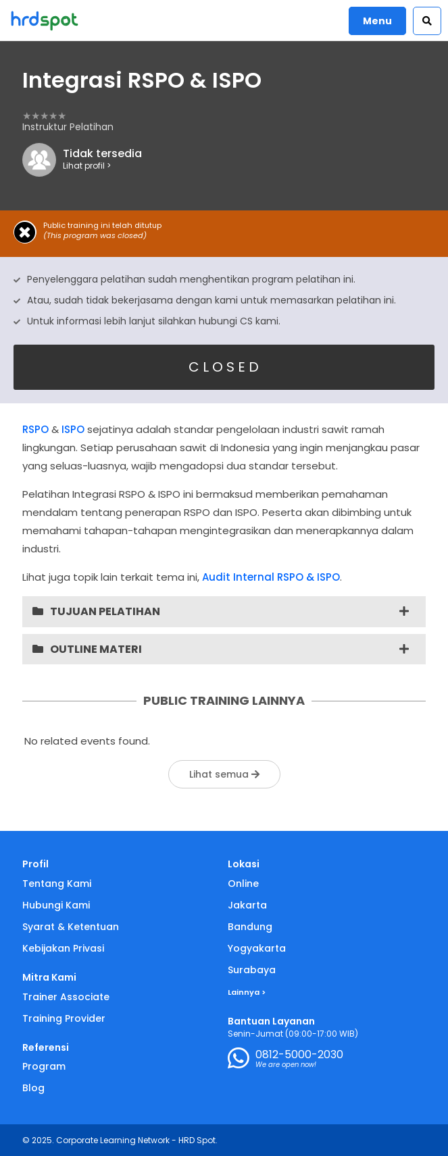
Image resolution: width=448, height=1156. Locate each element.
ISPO (72, 429)
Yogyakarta (257, 948)
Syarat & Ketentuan (70, 926)
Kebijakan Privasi (63, 948)
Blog (33, 1088)
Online (243, 883)
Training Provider (63, 1018)
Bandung (250, 926)
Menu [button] (377, 21)
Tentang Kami (56, 883)
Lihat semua (224, 774)
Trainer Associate (65, 997)
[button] (427, 21)
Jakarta (247, 905)
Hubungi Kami (56, 905)
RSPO (35, 429)
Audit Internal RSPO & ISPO (271, 577)
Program (44, 1066)
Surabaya (252, 970)
